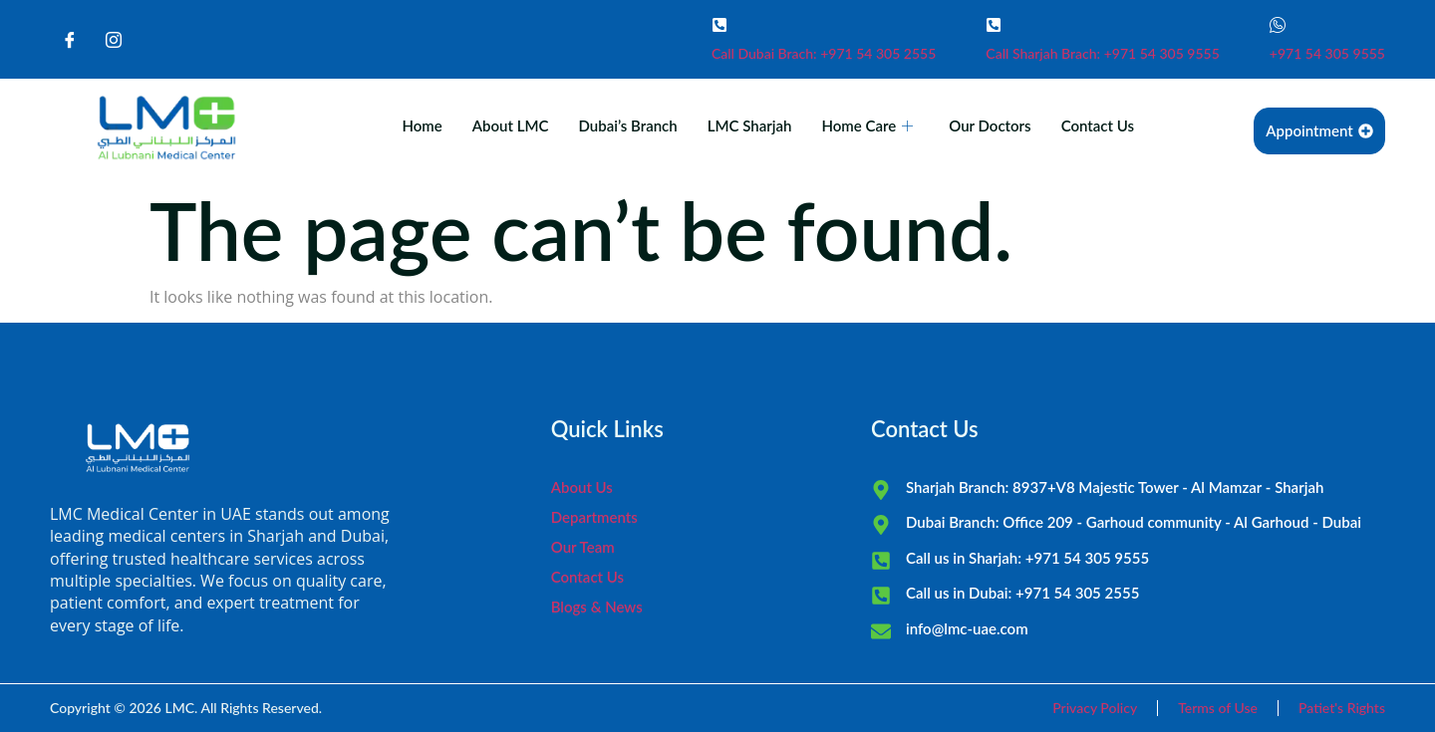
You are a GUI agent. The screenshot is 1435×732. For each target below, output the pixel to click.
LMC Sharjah (750, 125)
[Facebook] (70, 40)
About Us (582, 487)
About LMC (510, 125)
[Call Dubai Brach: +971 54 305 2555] (719, 25)
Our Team (583, 547)
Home (421, 125)
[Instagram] (114, 40)
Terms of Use (1218, 707)
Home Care (867, 125)
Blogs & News (597, 606)
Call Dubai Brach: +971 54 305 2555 (824, 53)
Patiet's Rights (1341, 707)
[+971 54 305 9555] (1278, 25)
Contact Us (1097, 125)
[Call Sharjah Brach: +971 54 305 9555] (994, 25)
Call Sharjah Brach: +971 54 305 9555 (1103, 53)
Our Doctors (989, 125)
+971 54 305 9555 (1327, 53)
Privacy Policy (1094, 707)
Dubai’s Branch (627, 125)
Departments (594, 517)
